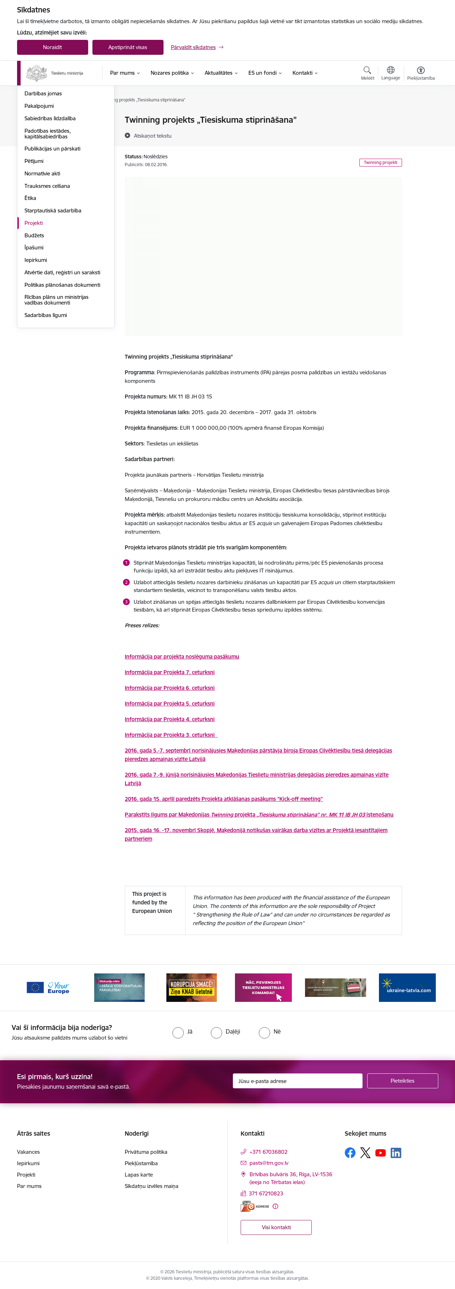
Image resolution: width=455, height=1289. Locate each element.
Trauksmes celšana (47, 262)
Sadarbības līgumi (46, 391)
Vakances (36, 132)
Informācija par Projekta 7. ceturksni (170, 672)
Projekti (34, 299)
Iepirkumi (36, 336)
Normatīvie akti (42, 249)
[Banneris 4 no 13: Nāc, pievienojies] (263, 987)
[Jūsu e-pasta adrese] (298, 1080)
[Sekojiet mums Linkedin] (396, 1153)
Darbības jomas (43, 169)
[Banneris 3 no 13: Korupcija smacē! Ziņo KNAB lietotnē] (191, 987)
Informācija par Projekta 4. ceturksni (170, 719)
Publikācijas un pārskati (52, 224)
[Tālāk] (422, 988)
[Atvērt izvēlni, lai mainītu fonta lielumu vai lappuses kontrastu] (421, 74)
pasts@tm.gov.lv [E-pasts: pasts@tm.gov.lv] (269, 1162)
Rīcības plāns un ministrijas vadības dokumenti (57, 376)
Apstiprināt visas (127, 47)
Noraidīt (52, 47)
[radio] (182, 1031)
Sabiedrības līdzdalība (50, 194)
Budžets (34, 311)
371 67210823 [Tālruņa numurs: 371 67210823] (266, 1193)
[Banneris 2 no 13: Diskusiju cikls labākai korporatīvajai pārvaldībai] (119, 987)
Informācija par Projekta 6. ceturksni (170, 688)
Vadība (33, 120)
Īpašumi (34, 323)
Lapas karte (139, 1174)
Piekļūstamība (141, 1163)
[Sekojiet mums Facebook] (350, 1152)
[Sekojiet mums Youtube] (380, 1152)
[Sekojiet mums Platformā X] (365, 1152)
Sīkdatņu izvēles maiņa (151, 1186)
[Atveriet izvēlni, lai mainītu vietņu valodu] (391, 74)
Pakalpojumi (39, 182)
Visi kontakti (276, 1227)
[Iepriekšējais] (33, 988)
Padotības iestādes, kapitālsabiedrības (48, 210)
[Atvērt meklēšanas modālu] (368, 74)
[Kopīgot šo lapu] (420, 134)
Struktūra (36, 145)
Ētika (30, 274)
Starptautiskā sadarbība (53, 286)
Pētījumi (34, 237)
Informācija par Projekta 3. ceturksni (171, 734)
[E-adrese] (255, 1206)
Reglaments (39, 157)
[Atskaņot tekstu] (153, 135)
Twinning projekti (380, 162)
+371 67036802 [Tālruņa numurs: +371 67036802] (269, 1151)
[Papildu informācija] (275, 1206)
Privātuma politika (146, 1151)
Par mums (29, 1186)
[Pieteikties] (402, 1080)
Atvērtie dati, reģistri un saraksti (62, 348)
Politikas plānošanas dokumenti (62, 361)
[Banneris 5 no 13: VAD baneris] (335, 987)
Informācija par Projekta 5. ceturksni (170, 703)
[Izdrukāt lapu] (420, 117)
